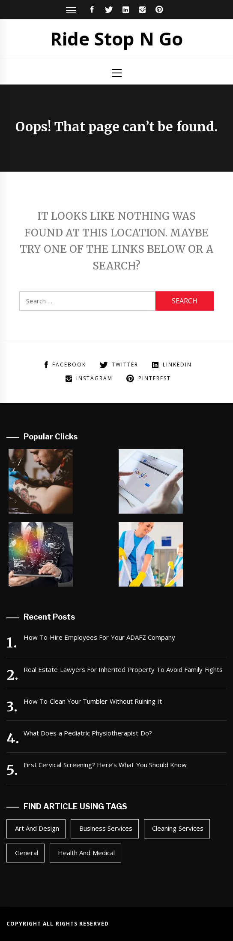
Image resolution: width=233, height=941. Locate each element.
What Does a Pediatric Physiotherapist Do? (88, 733)
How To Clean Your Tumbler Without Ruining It (93, 701)
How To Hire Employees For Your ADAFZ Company (99, 637)
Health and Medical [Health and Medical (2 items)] (86, 852)
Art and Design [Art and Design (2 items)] (37, 828)
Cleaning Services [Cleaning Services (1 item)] (177, 828)
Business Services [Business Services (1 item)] (105, 828)
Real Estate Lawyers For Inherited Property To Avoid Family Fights (123, 669)
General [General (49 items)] (26, 852)
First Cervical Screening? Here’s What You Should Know (105, 764)
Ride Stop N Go (116, 38)
